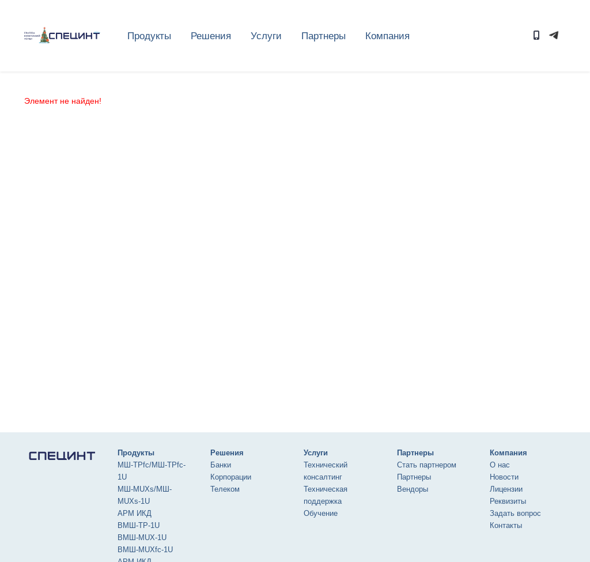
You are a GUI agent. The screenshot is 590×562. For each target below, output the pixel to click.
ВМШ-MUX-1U (142, 537)
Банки (220, 465)
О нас (500, 465)
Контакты (506, 525)
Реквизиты (508, 501)
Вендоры (412, 489)
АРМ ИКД (135, 513)
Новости (504, 477)
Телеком (225, 489)
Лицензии (506, 489)
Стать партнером (426, 465)
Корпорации (230, 477)
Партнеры (414, 477)
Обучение (321, 513)
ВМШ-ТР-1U (139, 525)
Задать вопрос (515, 513)
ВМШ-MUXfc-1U (145, 549)
